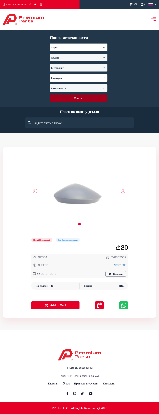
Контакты (109, 383)
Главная (53, 383)
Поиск (78, 98)
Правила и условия (86, 383)
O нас (66, 383)
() (133, 4)
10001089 (120, 265)
